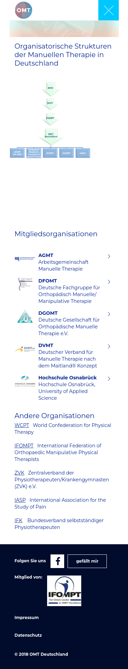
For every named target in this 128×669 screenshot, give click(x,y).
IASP (20, 500)
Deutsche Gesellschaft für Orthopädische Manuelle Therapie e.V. (71, 323)
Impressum (27, 617)
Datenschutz (28, 635)
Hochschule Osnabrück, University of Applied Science (71, 388)
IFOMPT (24, 446)
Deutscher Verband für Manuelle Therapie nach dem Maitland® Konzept (71, 355)
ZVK (20, 473)
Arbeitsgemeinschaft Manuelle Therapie (71, 262)
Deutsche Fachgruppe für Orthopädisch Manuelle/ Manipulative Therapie (71, 291)
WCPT (22, 425)
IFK (19, 520)
